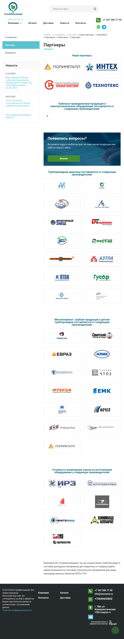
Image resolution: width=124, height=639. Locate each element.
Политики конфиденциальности (17, 610)
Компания (15, 23)
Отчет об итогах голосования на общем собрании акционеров (18, 103)
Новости (64, 23)
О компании (11, 37)
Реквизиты (10, 53)
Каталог (32, 23)
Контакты (81, 23)
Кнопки (64, 158)
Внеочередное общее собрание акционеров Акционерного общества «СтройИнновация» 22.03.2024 (19, 82)
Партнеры (10, 45)
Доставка (48, 23)
